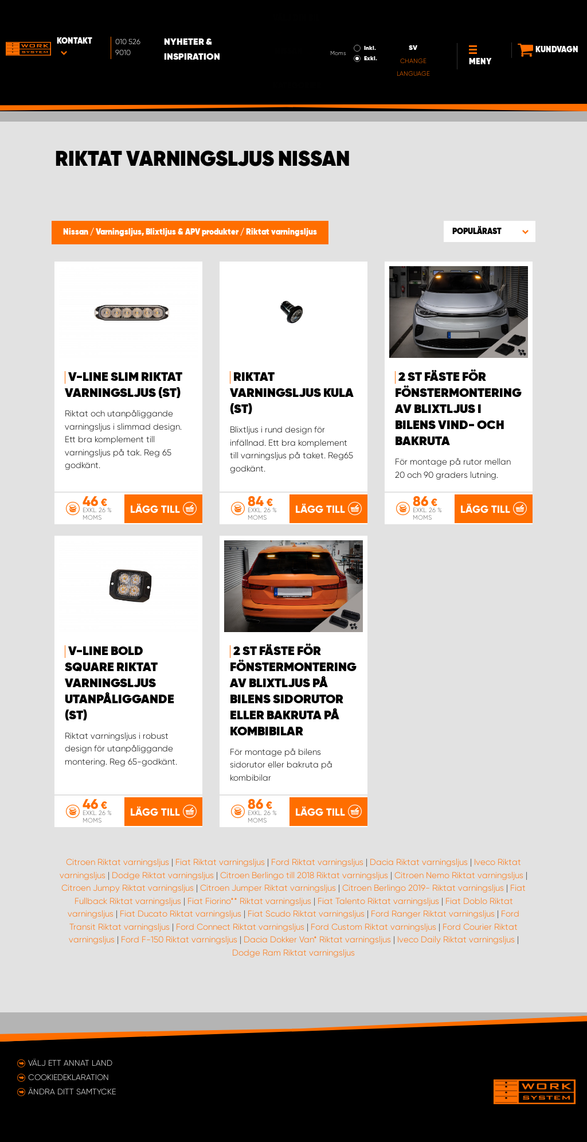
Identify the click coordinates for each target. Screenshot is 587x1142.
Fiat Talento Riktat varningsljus (378, 930)
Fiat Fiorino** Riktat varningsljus (249, 930)
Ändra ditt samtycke (72, 1091)
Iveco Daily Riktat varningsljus (456, 968)
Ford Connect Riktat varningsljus (240, 955)
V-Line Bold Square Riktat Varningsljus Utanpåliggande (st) (119, 712)
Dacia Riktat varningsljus (419, 891)
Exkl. (327, 34)
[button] (489, 231)
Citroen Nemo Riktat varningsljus (458, 904)
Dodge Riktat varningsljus (163, 904)
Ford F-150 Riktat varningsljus (179, 968)
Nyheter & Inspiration (202, 25)
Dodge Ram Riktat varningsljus (293, 981)
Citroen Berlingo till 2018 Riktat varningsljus (304, 904)
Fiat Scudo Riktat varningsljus (306, 942)
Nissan (76, 232)
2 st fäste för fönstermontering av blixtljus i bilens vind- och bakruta (458, 409)
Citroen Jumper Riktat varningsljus (268, 916)
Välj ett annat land (70, 1062)
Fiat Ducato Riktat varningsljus (180, 942)
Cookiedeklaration (68, 1077)
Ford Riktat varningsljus (317, 891)
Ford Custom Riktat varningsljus (373, 955)
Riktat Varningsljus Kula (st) (292, 393)
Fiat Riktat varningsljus (220, 891)
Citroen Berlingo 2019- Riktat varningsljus (423, 916)
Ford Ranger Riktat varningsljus (433, 942)
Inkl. (327, 23)
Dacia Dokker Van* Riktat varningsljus (317, 968)
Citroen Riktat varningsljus (117, 891)
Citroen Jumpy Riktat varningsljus (127, 916)
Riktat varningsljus (281, 232)
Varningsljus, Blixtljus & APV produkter (168, 232)
